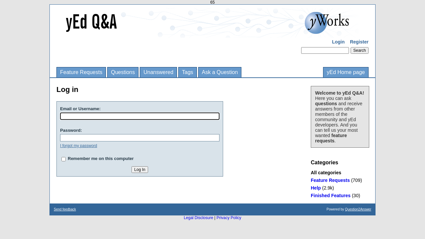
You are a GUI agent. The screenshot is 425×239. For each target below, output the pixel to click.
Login (338, 41)
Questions (123, 72)
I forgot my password (78, 145)
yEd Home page (346, 72)
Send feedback (65, 209)
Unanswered (158, 72)
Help (316, 188)
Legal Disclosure (198, 217)
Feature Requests (81, 72)
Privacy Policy (228, 217)
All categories (326, 172)
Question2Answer (358, 209)
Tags (187, 72)
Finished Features (331, 195)
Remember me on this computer (101, 158)
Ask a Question (220, 72)
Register (359, 41)
